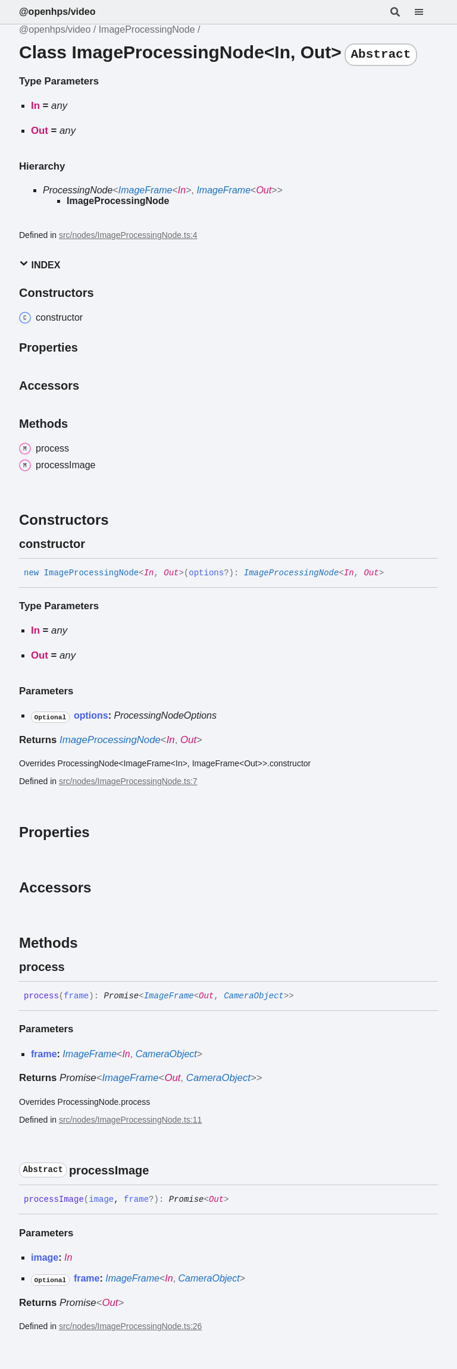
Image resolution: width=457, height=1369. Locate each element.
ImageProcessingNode (147, 29)
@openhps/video (57, 12)
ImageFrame (145, 190)
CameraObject (254, 996)
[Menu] (426, 12)
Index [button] (39, 264)
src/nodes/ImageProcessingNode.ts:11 (130, 1119)
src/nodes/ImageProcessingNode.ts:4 (128, 235)
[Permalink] (96, 544)
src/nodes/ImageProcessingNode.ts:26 (130, 1326)
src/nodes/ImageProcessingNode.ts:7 (128, 781)
